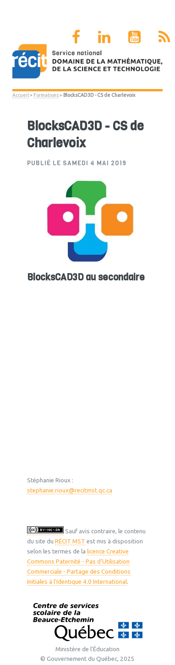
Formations (46, 95)
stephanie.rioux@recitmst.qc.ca (69, 490)
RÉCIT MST (70, 541)
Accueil (20, 95)
